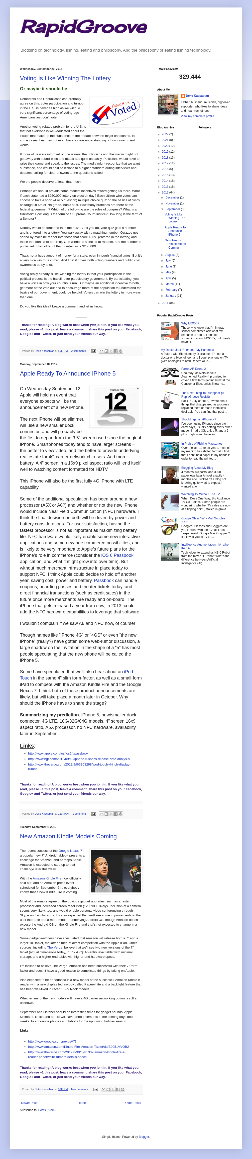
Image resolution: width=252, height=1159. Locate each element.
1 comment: (80, 813)
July (168, 260)
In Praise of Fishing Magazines (201, 443)
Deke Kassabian (197, 95)
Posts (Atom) (46, 1110)
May (168, 272)
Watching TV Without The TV (200, 494)
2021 (165, 140)
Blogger (144, 1137)
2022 (165, 134)
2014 (165, 181)
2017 (165, 163)
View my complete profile (197, 116)
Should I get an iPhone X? (198, 419)
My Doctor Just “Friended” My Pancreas (187, 350)
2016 (165, 169)
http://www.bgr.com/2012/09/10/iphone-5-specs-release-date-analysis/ (79, 759)
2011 (165, 303)
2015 (165, 175)
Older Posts (133, 1103)
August (170, 255)
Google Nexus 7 (70, 851)
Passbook (104, 580)
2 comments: (79, 350)
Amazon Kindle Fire (47, 878)
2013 (165, 187)
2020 (165, 146)
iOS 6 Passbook (117, 555)
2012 (165, 192)
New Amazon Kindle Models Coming (68, 836)
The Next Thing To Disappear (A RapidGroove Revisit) (202, 394)
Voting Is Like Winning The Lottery (65, 78)
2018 (165, 157)
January (171, 295)
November (172, 203)
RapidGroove (83, 26)
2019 (165, 151)
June (169, 266)
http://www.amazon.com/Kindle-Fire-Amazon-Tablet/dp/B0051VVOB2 (78, 1047)
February (171, 289)
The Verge (54, 947)
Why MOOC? (190, 323)
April (168, 278)
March (170, 284)
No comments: (80, 1089)
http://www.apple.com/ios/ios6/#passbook (58, 753)
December (172, 197)
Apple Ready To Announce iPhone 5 (68, 373)
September (173, 209)
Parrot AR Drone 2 (193, 369)
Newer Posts (29, 1103)
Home (82, 1103)
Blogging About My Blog (197, 468)
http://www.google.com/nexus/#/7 (52, 1041)
